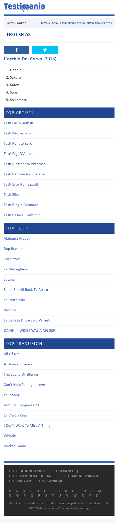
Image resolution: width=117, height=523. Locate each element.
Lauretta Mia (14, 300)
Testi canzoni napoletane (31, 476)
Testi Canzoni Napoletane (24, 174)
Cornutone (12, 259)
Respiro (10, 310)
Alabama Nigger (17, 239)
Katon (14, 85)
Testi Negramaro (17, 133)
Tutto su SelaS (50, 23)
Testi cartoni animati (79, 476)
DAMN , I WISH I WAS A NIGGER (29, 331)
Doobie (15, 70)
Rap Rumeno (14, 249)
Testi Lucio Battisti (18, 123)
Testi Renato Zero (18, 144)
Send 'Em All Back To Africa (26, 290)
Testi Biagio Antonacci (21, 205)
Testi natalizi (20, 481)
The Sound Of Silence (21, 375)
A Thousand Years (18, 364)
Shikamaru (18, 100)
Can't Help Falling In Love (24, 385)
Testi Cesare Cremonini (22, 215)
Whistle (10, 436)
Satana (9, 280)
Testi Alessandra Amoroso (24, 164)
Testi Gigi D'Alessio (19, 154)
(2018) (30, 59)
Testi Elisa (12, 195)
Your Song (12, 395)
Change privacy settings (74, 508)
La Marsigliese (15, 269)
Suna (14, 93)
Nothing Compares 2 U (22, 405)
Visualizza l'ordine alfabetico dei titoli (87, 23)
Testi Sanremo (51, 481)
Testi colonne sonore (27, 471)
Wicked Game (15, 446)
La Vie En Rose (15, 416)
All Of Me (11, 354)
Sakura (15, 78)
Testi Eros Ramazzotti (21, 185)
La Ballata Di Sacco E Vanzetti (28, 320)
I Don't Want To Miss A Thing (27, 426)
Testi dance (64, 471)
